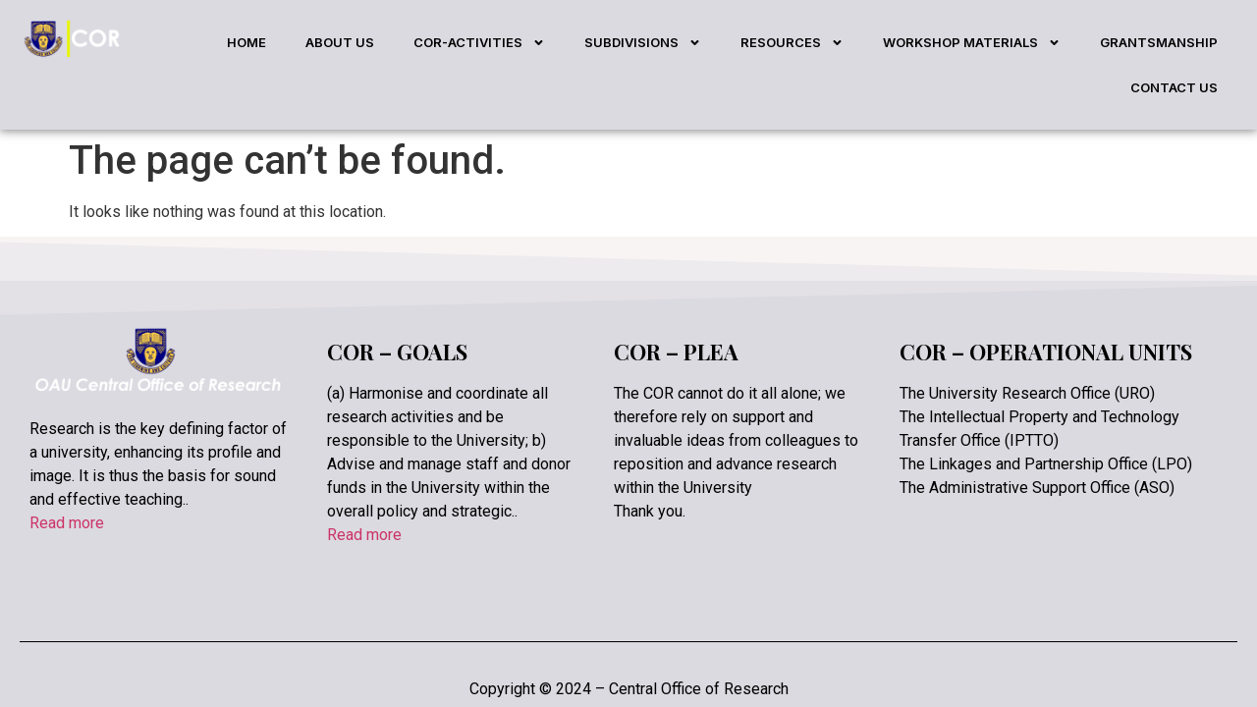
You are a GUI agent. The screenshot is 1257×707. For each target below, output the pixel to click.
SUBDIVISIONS (642, 43)
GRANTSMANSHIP (1159, 42)
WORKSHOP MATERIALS (972, 43)
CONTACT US (1174, 87)
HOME (246, 42)
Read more (66, 477)
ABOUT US (339, 42)
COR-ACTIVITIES (479, 43)
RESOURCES (792, 43)
